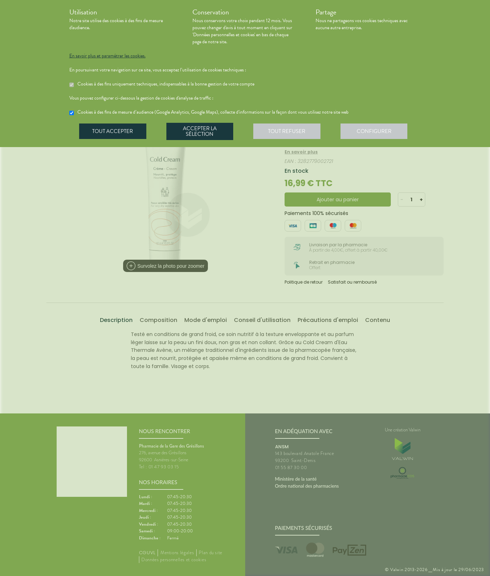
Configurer (377, 131)
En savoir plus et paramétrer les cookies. (107, 55)
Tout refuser (289, 131)
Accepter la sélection (201, 131)
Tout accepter (113, 131)
